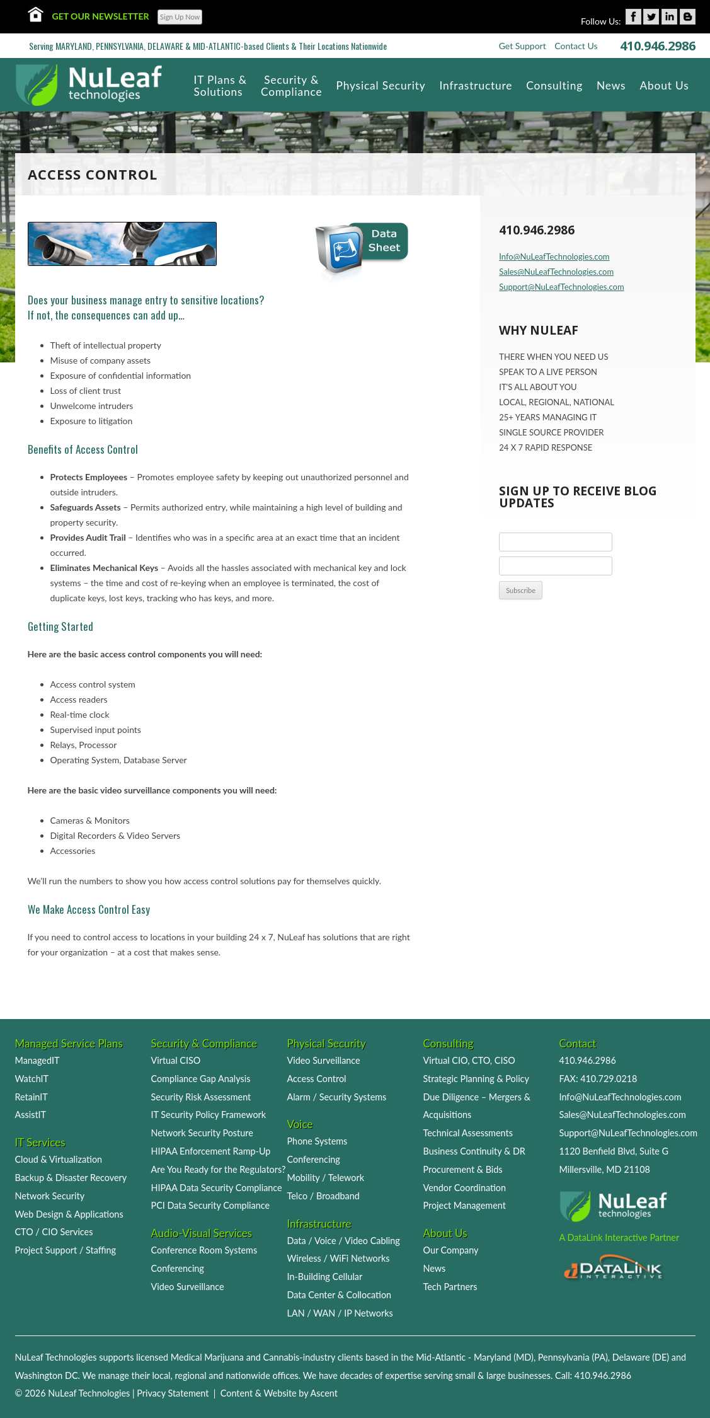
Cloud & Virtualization (59, 1159)
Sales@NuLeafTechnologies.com (556, 272)
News (434, 1268)
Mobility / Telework (326, 1177)
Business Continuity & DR (474, 1151)
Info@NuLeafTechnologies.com (554, 256)
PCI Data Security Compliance (210, 1205)
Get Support (522, 45)
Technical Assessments (468, 1132)
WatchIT (32, 1078)
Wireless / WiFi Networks (338, 1258)
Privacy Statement (173, 1393)
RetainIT (31, 1097)
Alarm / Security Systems (337, 1097)
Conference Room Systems (204, 1250)
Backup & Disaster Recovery (71, 1177)
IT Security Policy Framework (208, 1114)
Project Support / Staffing (66, 1250)
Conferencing (177, 1268)
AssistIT (31, 1114)
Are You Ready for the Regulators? (218, 1169)
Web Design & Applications (69, 1214)
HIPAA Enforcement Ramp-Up (211, 1151)
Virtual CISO (176, 1060)
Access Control (316, 1078)
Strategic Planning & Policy (476, 1078)
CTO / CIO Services (54, 1231)
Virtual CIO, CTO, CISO (469, 1060)
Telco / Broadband (323, 1195)
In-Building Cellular (325, 1276)
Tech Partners (450, 1286)
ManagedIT (37, 1060)
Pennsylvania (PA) (573, 1357)
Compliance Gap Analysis (201, 1078)
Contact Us (575, 45)
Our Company (451, 1250)
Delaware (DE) (640, 1357)
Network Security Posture (202, 1132)
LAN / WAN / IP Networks (340, 1313)
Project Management (464, 1205)
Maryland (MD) (504, 1357)
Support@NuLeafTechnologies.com (561, 287)
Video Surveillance (187, 1286)
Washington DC (46, 1375)
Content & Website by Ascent (279, 1393)
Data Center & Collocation (339, 1294)
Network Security (50, 1195)
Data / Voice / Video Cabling (343, 1240)
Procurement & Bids (463, 1169)
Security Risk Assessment (201, 1097)
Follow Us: (601, 21)
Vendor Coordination (465, 1187)
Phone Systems (317, 1141)
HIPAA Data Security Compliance (216, 1187)
